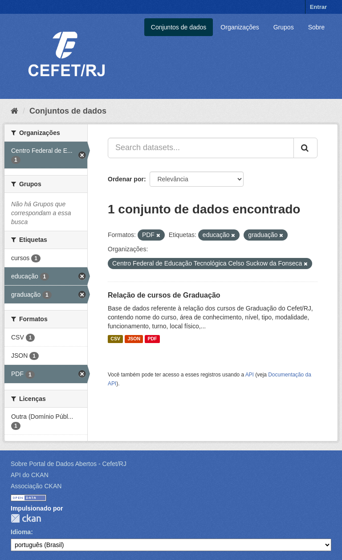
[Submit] (305, 148)
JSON (133, 339)
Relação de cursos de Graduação (164, 295)
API (249, 375)
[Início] (14, 110)
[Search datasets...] (201, 148)
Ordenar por (126, 179)
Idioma (21, 531)
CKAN (26, 518)
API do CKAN (30, 474)
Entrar (318, 7)
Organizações (239, 27)
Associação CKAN (36, 486)
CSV (115, 339)
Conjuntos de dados (179, 27)
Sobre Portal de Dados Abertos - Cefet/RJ (68, 463)
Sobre (316, 27)
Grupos (283, 27)
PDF (152, 339)
